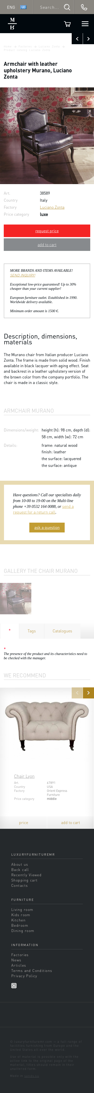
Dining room (22, 930)
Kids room (20, 914)
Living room (22, 909)
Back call (20, 869)
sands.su (31, 1076)
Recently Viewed (26, 874)
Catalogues (62, 630)
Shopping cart (24, 880)
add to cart (47, 244)
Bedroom (19, 925)
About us (19, 864)
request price (47, 230)
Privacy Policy (24, 975)
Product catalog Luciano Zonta (27, 50)
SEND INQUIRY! (22, 275)
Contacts (19, 885)
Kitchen (18, 920)
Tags (32, 630)
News (16, 960)
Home (8, 46)
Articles (18, 965)
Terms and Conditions (31, 970)
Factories (25, 46)
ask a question (47, 527)
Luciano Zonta (49, 46)
